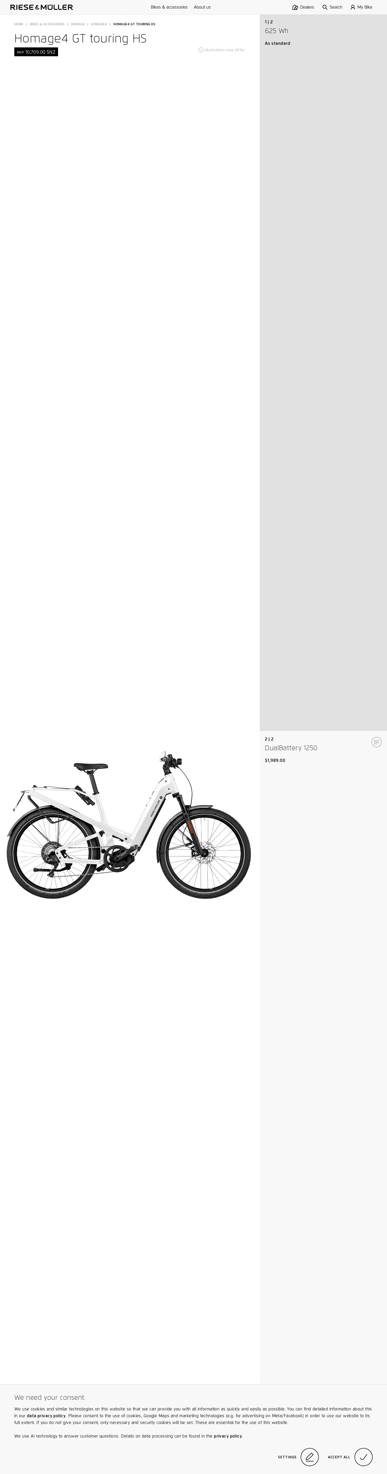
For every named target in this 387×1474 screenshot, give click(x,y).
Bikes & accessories (169, 7)
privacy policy (228, 1436)
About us (202, 7)
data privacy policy (46, 1415)
